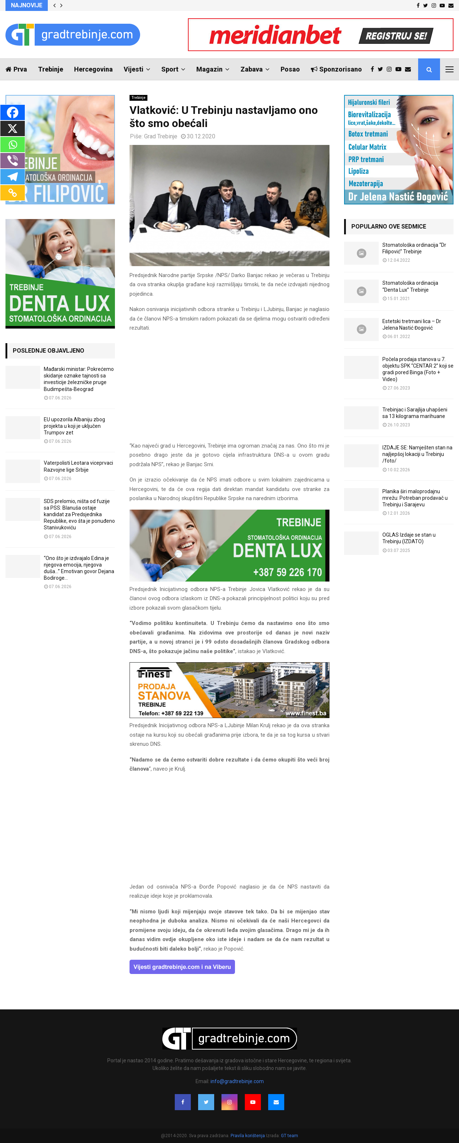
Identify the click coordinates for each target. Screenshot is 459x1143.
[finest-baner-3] (229, 716)
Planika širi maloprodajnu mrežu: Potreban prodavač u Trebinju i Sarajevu (415, 497)
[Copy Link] (12, 193)
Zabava (251, 69)
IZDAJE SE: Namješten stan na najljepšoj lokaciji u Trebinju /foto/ (417, 454)
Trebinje (50, 69)
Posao (290, 69)
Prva (16, 69)
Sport (169, 69)
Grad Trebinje (160, 136)
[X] (12, 128)
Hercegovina (93, 69)
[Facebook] (12, 112)
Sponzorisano (336, 69)
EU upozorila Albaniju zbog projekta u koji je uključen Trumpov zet (74, 426)
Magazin (209, 69)
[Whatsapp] (12, 145)
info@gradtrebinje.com (237, 1081)
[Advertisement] (229, 390)
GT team (289, 1135)
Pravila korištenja (248, 1135)
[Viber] (12, 161)
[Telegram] (12, 177)
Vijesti (133, 69)
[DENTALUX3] (229, 579)
